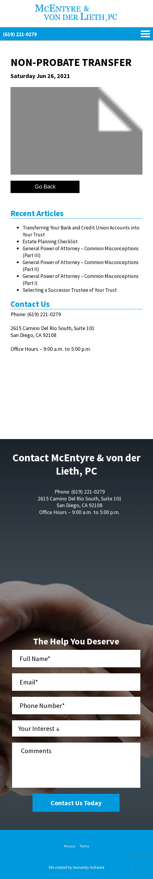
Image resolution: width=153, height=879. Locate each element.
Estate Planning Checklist (50, 241)
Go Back (45, 187)
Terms (84, 846)
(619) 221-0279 (20, 34)
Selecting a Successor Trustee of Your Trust (70, 290)
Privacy (69, 846)
